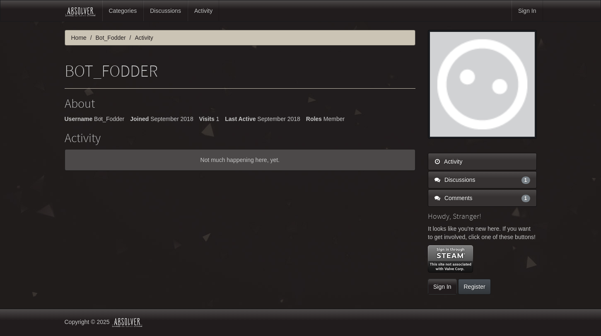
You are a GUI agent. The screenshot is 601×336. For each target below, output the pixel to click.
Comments (482, 198)
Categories (123, 10)
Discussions (165, 10)
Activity (203, 10)
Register (474, 286)
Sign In (527, 10)
